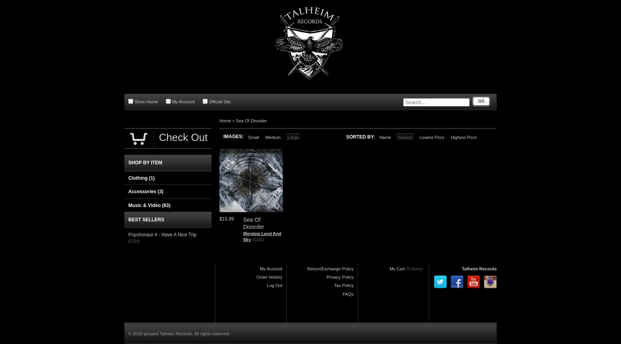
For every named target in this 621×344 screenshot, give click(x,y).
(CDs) (258, 239)
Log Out (274, 285)
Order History (269, 277)
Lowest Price (431, 137)
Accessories (146, 191)
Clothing (141, 178)
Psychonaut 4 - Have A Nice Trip (162, 235)
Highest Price (463, 137)
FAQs (348, 294)
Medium (273, 137)
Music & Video (149, 205)
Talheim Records (479, 268)
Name (385, 137)
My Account (180, 101)
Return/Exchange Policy (330, 268)
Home (225, 120)
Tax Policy (344, 285)
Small (253, 137)
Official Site (217, 101)
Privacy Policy (340, 277)
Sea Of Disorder (251, 120)
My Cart (397, 268)
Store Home (143, 101)
